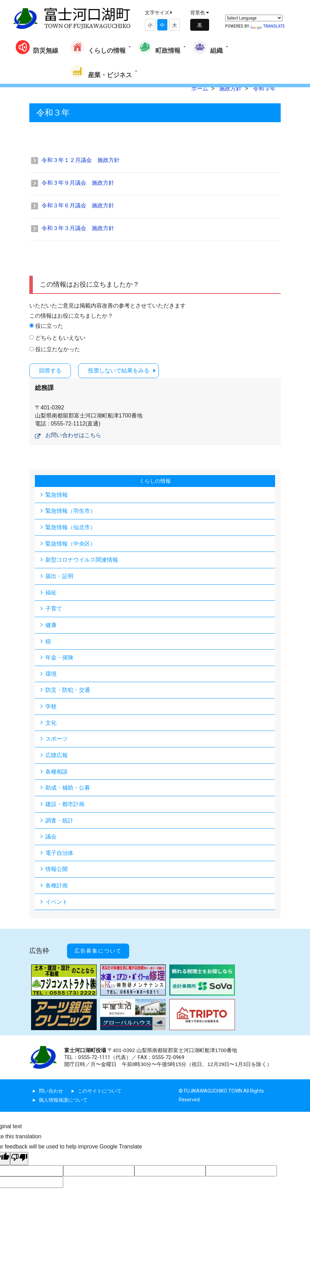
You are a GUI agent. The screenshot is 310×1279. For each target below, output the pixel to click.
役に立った (49, 326)
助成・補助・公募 (67, 789)
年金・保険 (59, 658)
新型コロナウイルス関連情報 (81, 560)
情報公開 (56, 871)
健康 (51, 625)
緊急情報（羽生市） (70, 510)
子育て (53, 609)
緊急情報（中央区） (70, 543)
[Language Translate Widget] (253, 18)
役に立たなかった (57, 349)
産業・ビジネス (101, 72)
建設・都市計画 (64, 806)
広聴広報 (56, 757)
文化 (51, 724)
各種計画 (56, 888)
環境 (51, 675)
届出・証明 (59, 576)
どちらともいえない (60, 338)
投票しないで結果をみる (124, 370)
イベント (56, 904)
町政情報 (159, 47)
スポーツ (56, 740)
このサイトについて (99, 1089)
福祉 (51, 593)
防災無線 (37, 47)
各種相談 (56, 773)
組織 (208, 47)
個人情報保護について (63, 1098)
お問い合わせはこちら (73, 435)
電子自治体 (59, 855)
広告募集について (101, 951)
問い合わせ (51, 1089)
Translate (267, 26)
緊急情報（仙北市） (70, 527)
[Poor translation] (19, 1156)
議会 (51, 839)
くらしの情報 (98, 47)
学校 (51, 707)
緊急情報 (56, 494)
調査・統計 (59, 822)
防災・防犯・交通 (67, 691)
